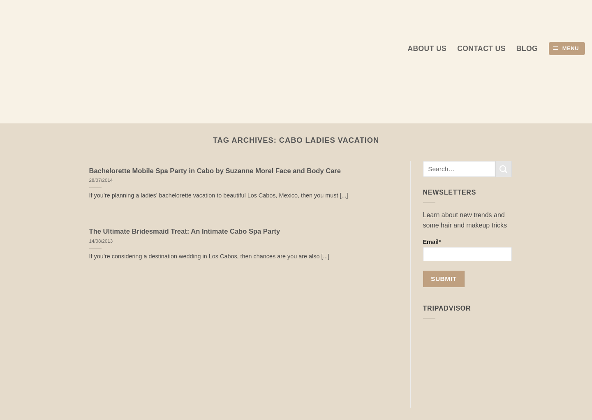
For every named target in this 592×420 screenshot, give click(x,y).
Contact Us (481, 48)
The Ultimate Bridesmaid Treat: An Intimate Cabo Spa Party (184, 231)
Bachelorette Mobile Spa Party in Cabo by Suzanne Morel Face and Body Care (215, 171)
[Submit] (503, 169)
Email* (467, 250)
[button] (567, 49)
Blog (527, 48)
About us (426, 48)
